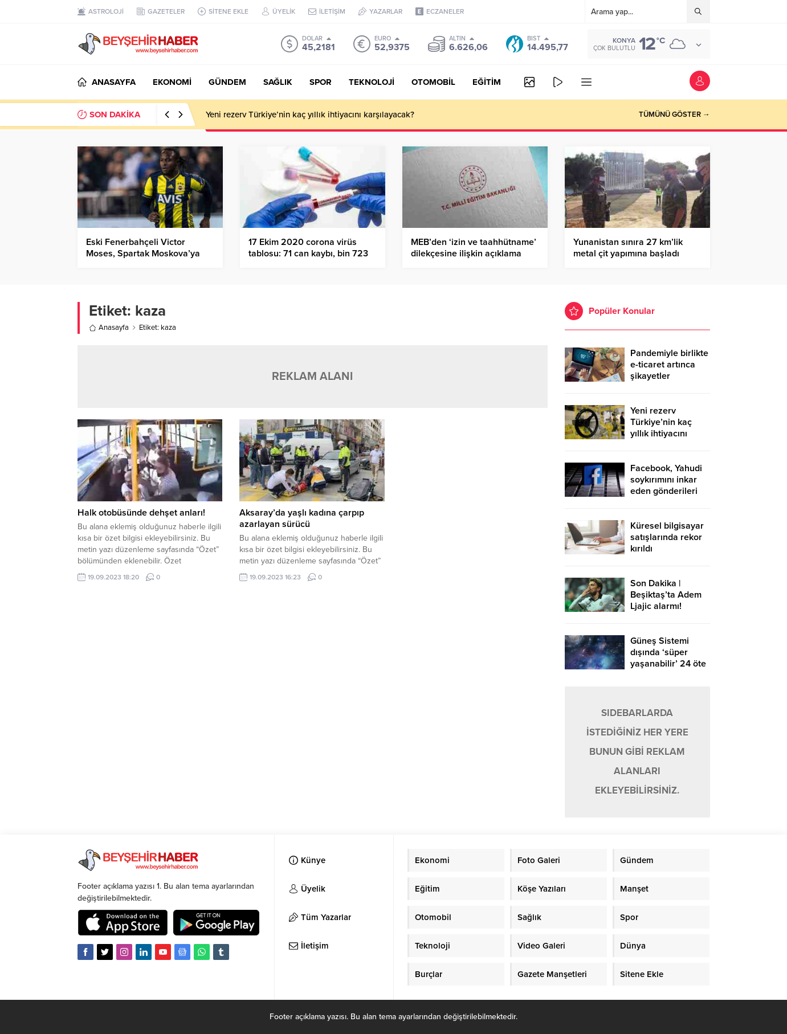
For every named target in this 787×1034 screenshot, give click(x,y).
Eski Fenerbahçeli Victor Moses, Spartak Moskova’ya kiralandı (143, 253)
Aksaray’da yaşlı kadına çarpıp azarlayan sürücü (301, 518)
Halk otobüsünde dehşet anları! (141, 512)
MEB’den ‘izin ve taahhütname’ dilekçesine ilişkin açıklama (473, 247)
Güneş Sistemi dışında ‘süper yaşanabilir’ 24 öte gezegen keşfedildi (668, 658)
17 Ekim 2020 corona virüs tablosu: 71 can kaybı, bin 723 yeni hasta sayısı (308, 253)
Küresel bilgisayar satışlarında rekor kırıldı (667, 537)
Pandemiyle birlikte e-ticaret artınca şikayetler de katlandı (669, 370)
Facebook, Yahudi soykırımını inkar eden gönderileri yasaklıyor (666, 485)
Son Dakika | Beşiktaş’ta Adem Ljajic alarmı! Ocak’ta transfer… (666, 600)
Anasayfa (109, 327)
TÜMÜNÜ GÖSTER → (674, 114)
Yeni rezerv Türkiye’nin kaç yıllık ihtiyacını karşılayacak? (310, 114)
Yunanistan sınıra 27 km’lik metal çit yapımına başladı (628, 247)
